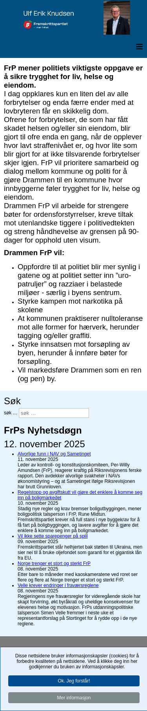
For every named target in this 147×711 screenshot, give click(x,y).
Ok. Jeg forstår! (74, 681)
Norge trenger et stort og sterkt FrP (54, 563)
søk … (11, 413)
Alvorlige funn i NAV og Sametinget (54, 454)
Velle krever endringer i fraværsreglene (58, 585)
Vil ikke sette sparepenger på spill (53, 536)
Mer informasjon (74, 698)
